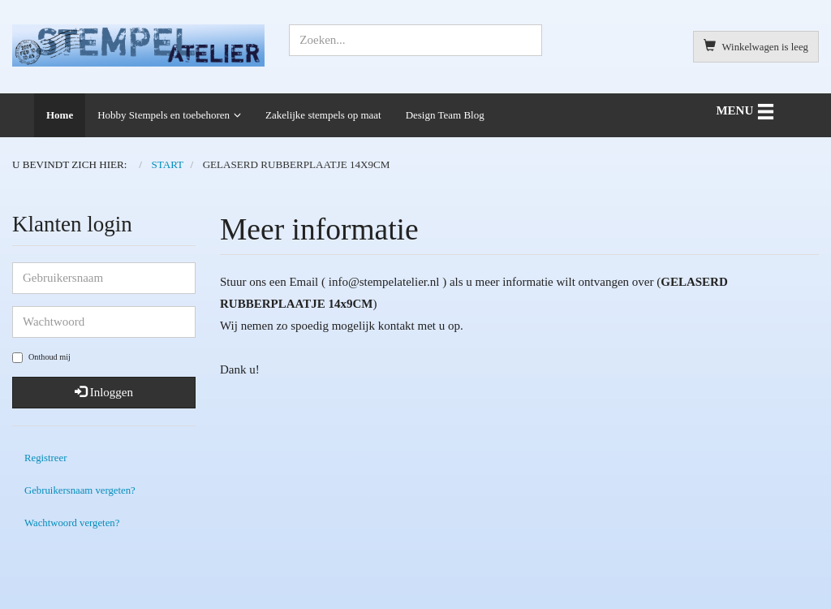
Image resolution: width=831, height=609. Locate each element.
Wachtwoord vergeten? (71, 523)
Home (59, 115)
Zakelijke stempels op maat (323, 115)
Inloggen (104, 392)
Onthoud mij (41, 357)
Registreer (45, 458)
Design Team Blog (445, 115)
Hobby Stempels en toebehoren (163, 115)
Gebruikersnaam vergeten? (80, 490)
